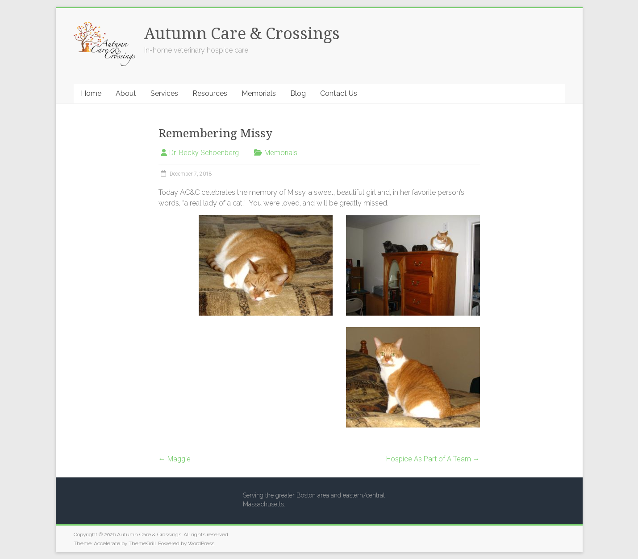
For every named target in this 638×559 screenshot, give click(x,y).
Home (91, 93)
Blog (298, 93)
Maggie (174, 459)
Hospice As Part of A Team (433, 459)
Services (164, 93)
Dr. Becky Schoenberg (204, 152)
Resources (209, 93)
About (126, 93)
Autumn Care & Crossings (242, 33)
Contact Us (338, 93)
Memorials (259, 93)
